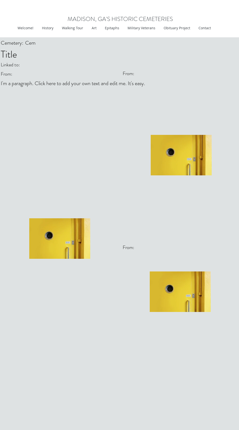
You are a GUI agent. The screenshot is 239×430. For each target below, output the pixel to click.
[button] (93, 28)
